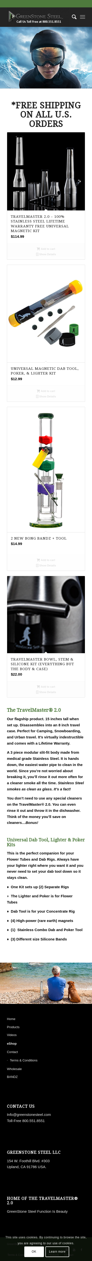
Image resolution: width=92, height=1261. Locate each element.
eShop (12, 1043)
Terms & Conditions (24, 1060)
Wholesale (14, 1069)
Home (11, 1019)
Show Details (46, 254)
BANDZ (12, 1077)
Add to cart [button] (46, 249)
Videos (12, 1035)
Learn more (57, 1251)
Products (13, 1027)
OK (34, 1251)
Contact (12, 1052)
